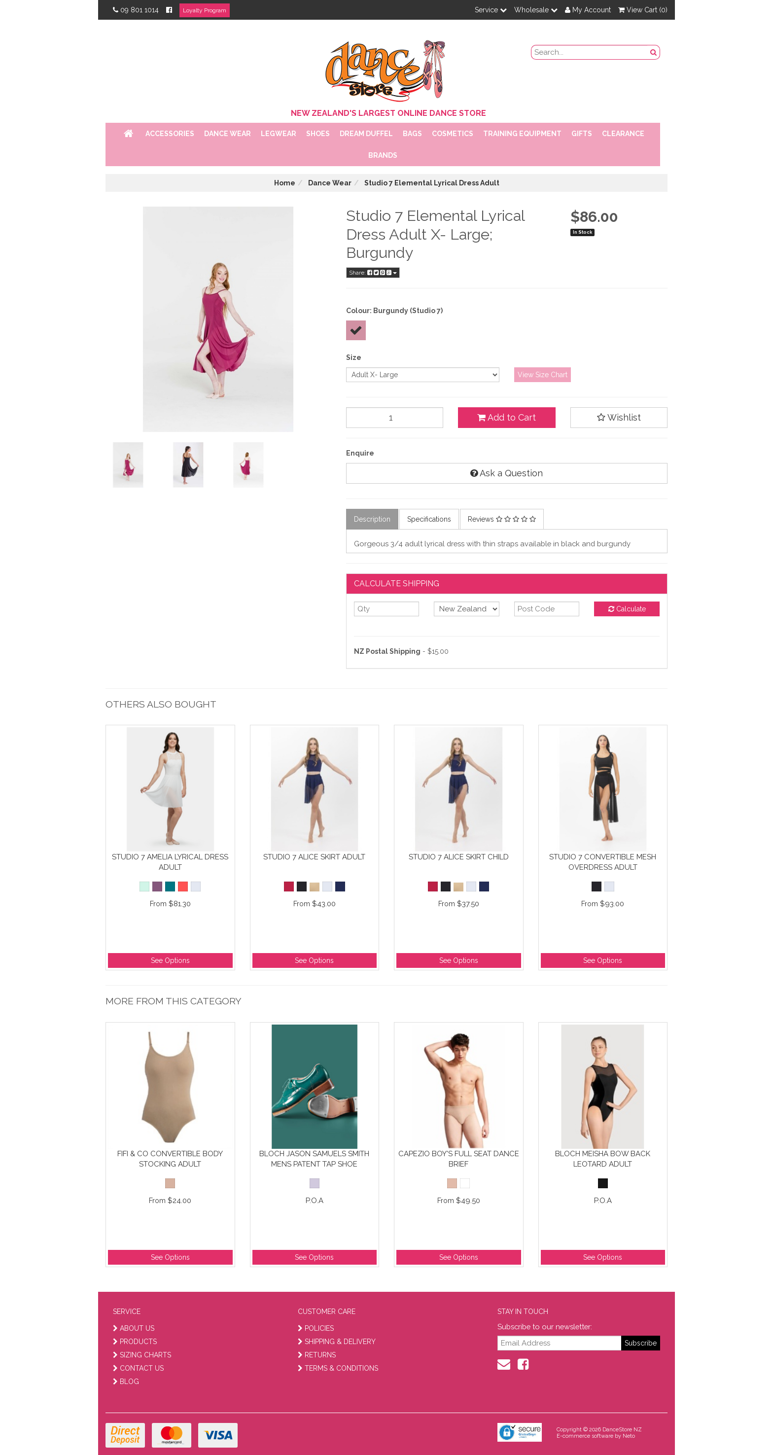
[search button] (653, 52)
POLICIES (316, 1328)
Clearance (623, 134)
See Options (170, 960)
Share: (373, 272)
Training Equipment (522, 134)
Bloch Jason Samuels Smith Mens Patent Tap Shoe (314, 1159)
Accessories (169, 134)
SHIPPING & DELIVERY (337, 1342)
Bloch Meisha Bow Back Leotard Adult (602, 1159)
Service (491, 10)
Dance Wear (227, 134)
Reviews (502, 519)
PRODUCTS (135, 1342)
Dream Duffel (366, 134)
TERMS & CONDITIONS (338, 1368)
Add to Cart (506, 417)
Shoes (318, 134)
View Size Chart (542, 375)
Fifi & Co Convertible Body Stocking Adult (170, 1159)
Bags (412, 134)
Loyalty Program (204, 10)
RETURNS (317, 1355)
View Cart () (643, 10)
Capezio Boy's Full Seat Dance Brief (458, 1159)
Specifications (429, 519)
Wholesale (536, 10)
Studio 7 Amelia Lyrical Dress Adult (170, 862)
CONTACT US (138, 1368)
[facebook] (523, 1364)
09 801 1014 (136, 10)
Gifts (581, 134)
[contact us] (503, 1364)
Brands (382, 155)
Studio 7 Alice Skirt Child (459, 856)
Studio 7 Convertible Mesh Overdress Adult (602, 862)
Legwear (278, 134)
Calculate (627, 609)
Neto (629, 1436)
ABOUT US (133, 1328)
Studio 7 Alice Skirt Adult (314, 856)
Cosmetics (452, 134)
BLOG (126, 1381)
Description (372, 519)
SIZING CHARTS (142, 1355)
